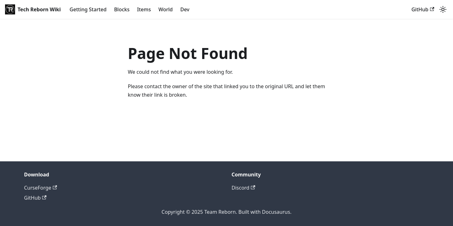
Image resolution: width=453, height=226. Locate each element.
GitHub (423, 9)
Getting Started (88, 9)
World (165, 9)
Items (144, 9)
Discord (243, 187)
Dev (184, 9)
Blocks (122, 9)
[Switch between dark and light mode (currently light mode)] (443, 9)
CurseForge (40, 187)
